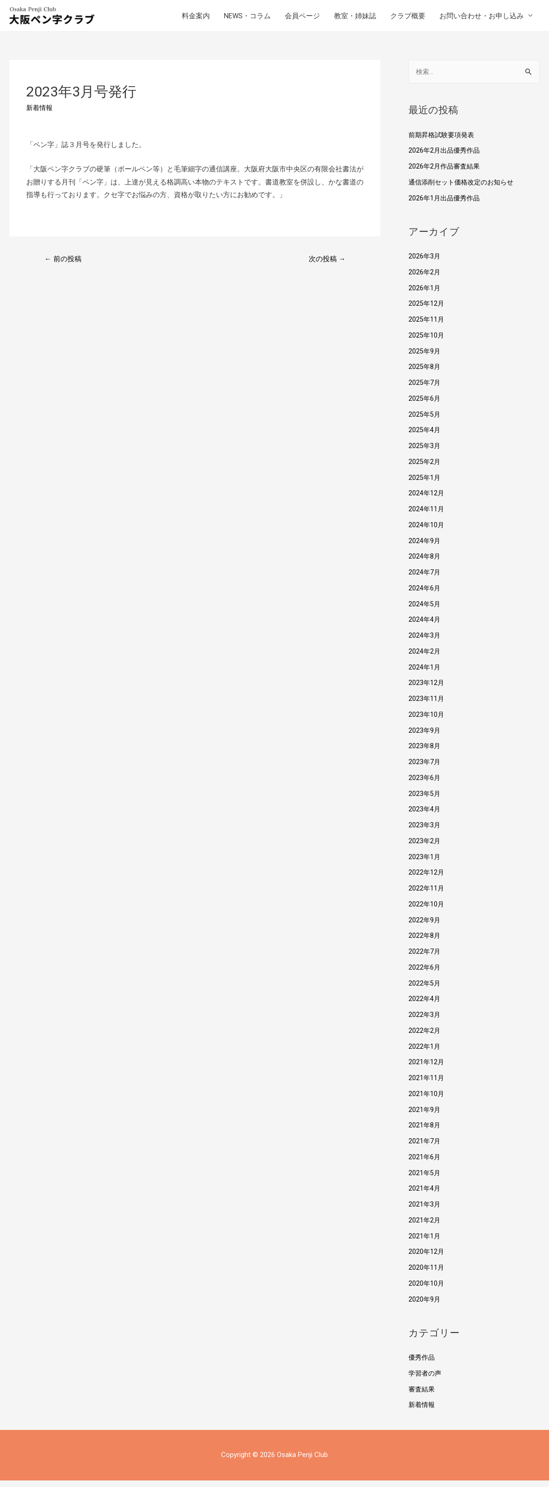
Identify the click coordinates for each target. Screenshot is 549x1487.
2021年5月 (424, 1179)
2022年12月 (426, 879)
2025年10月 (426, 342)
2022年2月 (424, 1037)
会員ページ (302, 19)
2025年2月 (424, 468)
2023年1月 (424, 863)
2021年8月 (424, 1131)
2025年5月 (424, 421)
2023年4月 (424, 815)
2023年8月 (424, 752)
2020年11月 (426, 1274)
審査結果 (422, 1395)
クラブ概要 (407, 19)
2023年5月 (424, 800)
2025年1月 (424, 484)
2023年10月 (426, 721)
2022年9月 (424, 926)
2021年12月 (426, 1068)
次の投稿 (325, 264)
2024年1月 (424, 674)
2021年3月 (424, 1211)
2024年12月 (426, 499)
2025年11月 (426, 326)
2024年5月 (424, 610)
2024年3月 (424, 642)
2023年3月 (424, 831)
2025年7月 (424, 389)
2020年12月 (426, 1258)
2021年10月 (426, 1100)
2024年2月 (424, 658)
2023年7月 (424, 768)
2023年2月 (424, 847)
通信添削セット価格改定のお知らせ (464, 188)
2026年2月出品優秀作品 (445, 157)
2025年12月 (426, 310)
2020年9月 (424, 1306)
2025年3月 (424, 452)
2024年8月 (424, 563)
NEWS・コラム (247, 19)
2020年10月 (426, 1290)
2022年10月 (426, 910)
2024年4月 (424, 626)
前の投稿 (64, 264)
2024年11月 (426, 515)
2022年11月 (426, 895)
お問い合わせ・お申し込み (481, 19)
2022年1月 (424, 1053)
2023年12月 (426, 689)
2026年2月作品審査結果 (445, 173)
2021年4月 (424, 1195)
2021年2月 (424, 1226)
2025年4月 (424, 436)
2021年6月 (424, 1163)
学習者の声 (426, 1380)
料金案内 (196, 19)
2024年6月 (424, 594)
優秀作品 (422, 1364)
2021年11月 (426, 1084)
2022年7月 (424, 958)
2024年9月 (424, 547)
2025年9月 (424, 357)
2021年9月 (424, 1116)
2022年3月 (424, 1021)
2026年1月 (424, 294)
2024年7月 (424, 578)
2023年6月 (424, 784)
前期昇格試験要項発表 (443, 141)
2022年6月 (424, 974)
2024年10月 (426, 531)
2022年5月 (424, 990)
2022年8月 (424, 942)
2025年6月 (424, 405)
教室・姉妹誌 (355, 19)
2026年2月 (424, 278)
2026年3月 (424, 262)
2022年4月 (424, 1005)
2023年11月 (426, 705)
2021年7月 (424, 1147)
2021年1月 (424, 1242)
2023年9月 (424, 737)
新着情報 (40, 113)
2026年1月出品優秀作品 (445, 204)
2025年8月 (424, 373)
